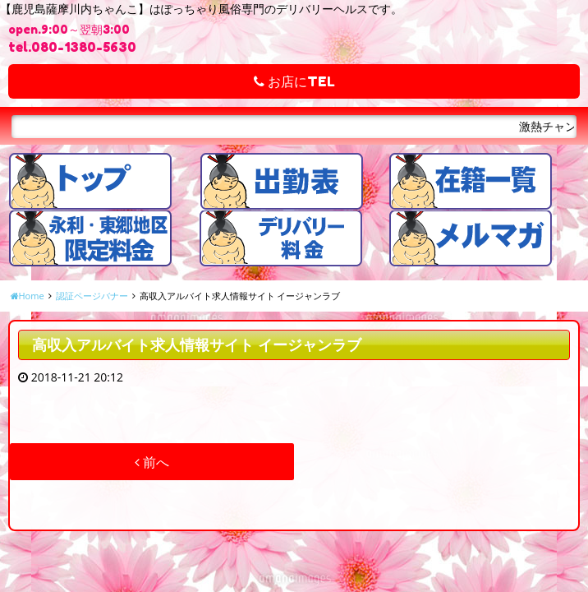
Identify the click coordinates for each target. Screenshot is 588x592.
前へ (152, 462)
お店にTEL (294, 81)
